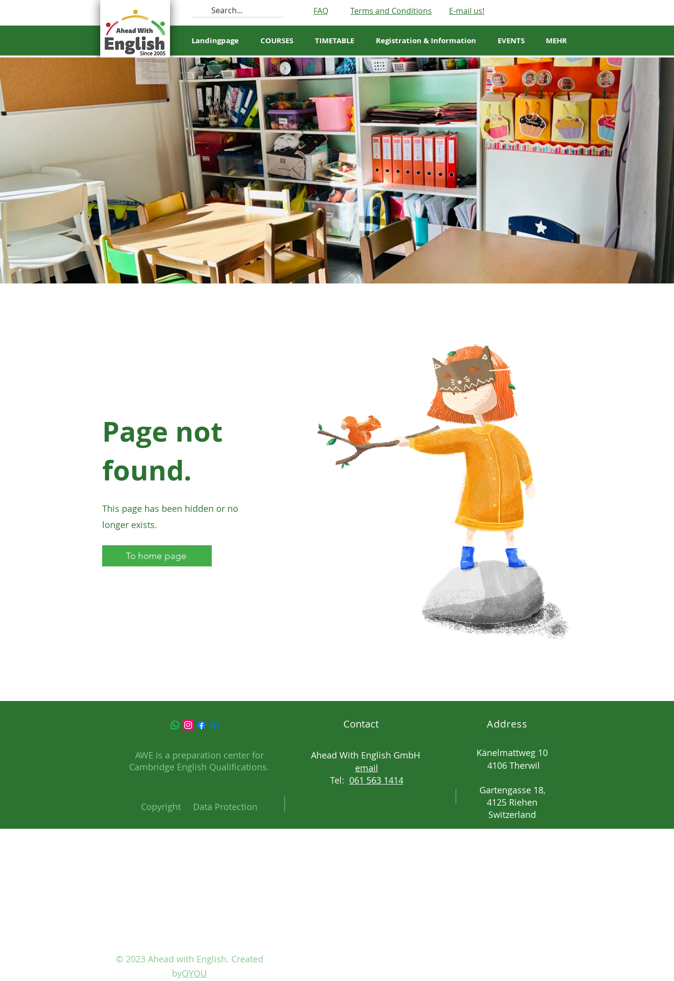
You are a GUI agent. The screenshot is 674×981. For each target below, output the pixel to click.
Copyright (161, 807)
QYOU (194, 973)
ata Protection (228, 807)
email (366, 768)
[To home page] (157, 555)
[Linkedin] (214, 725)
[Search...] (237, 10)
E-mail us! (466, 10)
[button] (334, 40)
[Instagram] (188, 725)
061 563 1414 (376, 780)
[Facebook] (201, 725)
